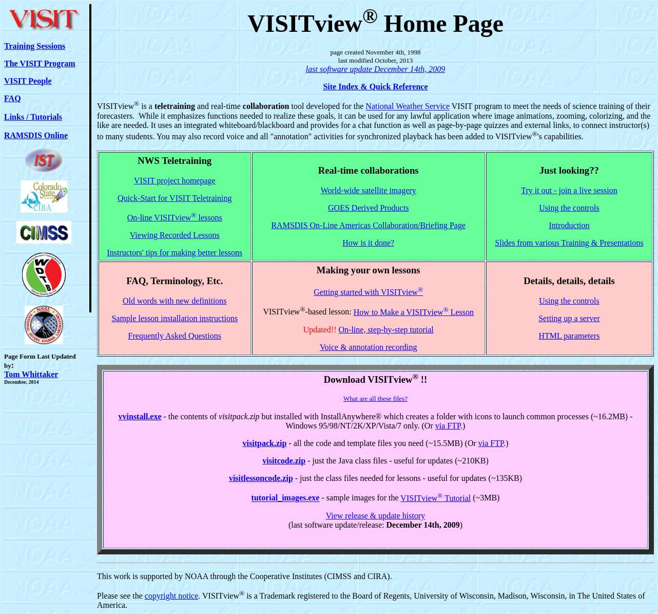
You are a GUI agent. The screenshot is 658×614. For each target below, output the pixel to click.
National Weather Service (407, 106)
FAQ (12, 98)
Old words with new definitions (175, 300)
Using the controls (569, 207)
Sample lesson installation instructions (174, 318)
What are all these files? (375, 398)
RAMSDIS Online (36, 135)
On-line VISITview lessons (174, 217)
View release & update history (375, 515)
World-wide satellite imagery (368, 190)
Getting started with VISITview (368, 292)
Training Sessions (34, 46)
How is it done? (368, 242)
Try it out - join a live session (569, 190)
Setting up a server (569, 318)
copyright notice (171, 595)
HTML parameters (569, 335)
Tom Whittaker (31, 374)
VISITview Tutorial (435, 498)
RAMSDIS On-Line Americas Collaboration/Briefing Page (368, 225)
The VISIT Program (39, 63)
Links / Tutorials (33, 117)
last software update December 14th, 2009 (375, 69)
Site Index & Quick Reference (375, 86)
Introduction (569, 225)
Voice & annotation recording (368, 347)
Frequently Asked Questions (174, 335)
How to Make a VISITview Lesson (414, 312)
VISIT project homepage (175, 180)
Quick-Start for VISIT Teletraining (174, 198)
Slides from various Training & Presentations (569, 242)
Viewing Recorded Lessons (175, 235)
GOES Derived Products (368, 207)
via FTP (447, 425)
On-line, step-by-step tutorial (386, 329)
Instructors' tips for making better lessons (174, 252)
